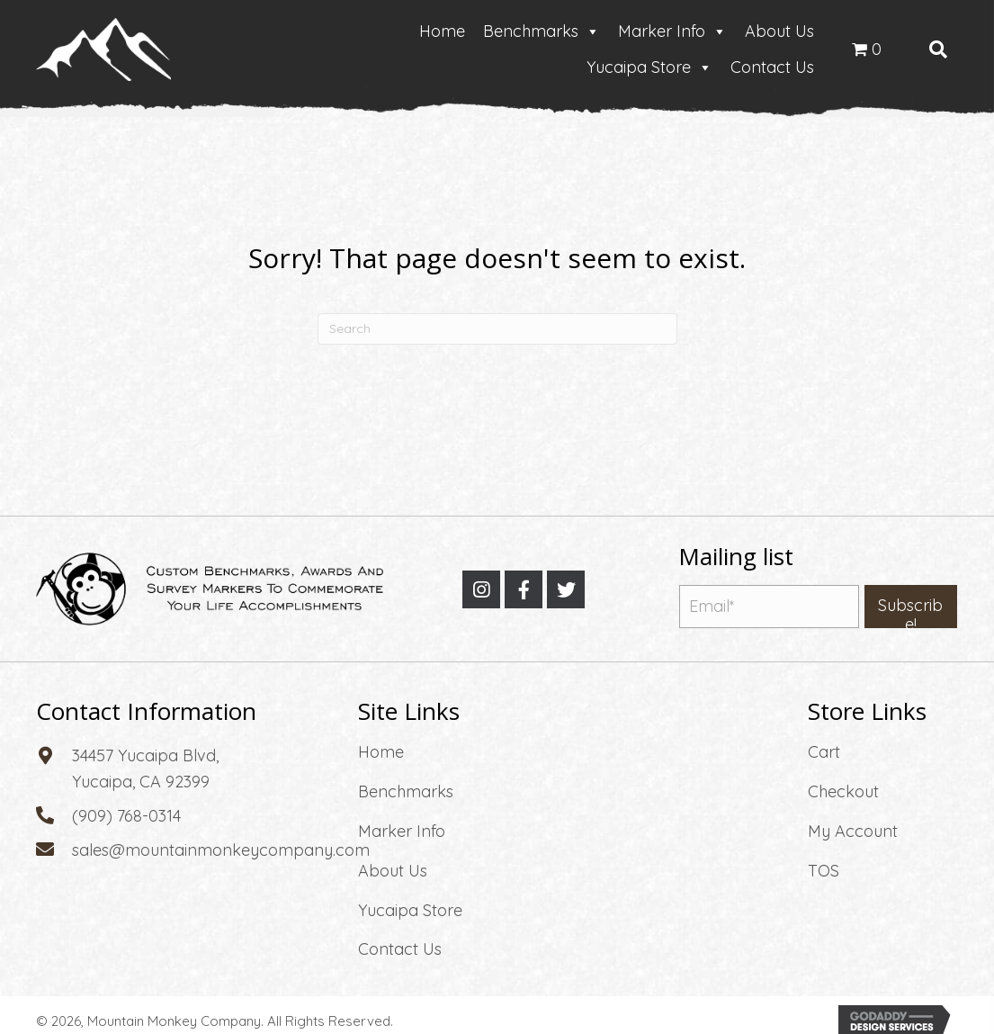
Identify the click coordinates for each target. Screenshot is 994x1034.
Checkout (843, 791)
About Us (779, 31)
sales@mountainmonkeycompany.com (221, 850)
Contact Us (772, 67)
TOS (823, 870)
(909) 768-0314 (126, 815)
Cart (824, 752)
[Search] (497, 329)
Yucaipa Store (649, 67)
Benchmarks (541, 31)
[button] (481, 589)
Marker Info (672, 31)
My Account (853, 831)
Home (442, 31)
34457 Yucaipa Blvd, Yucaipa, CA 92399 (145, 768)
